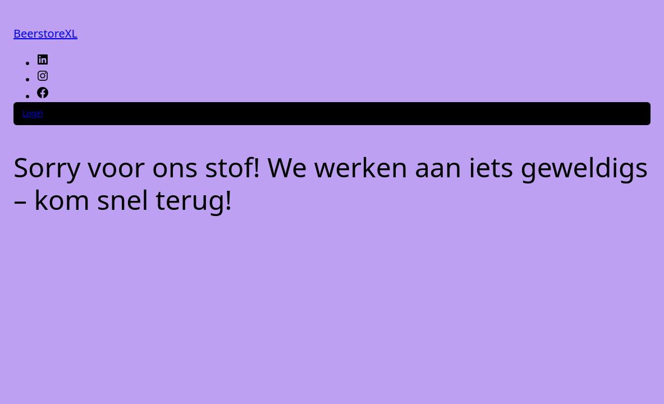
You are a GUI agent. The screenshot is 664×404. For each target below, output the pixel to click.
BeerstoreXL (45, 33)
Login (32, 113)
